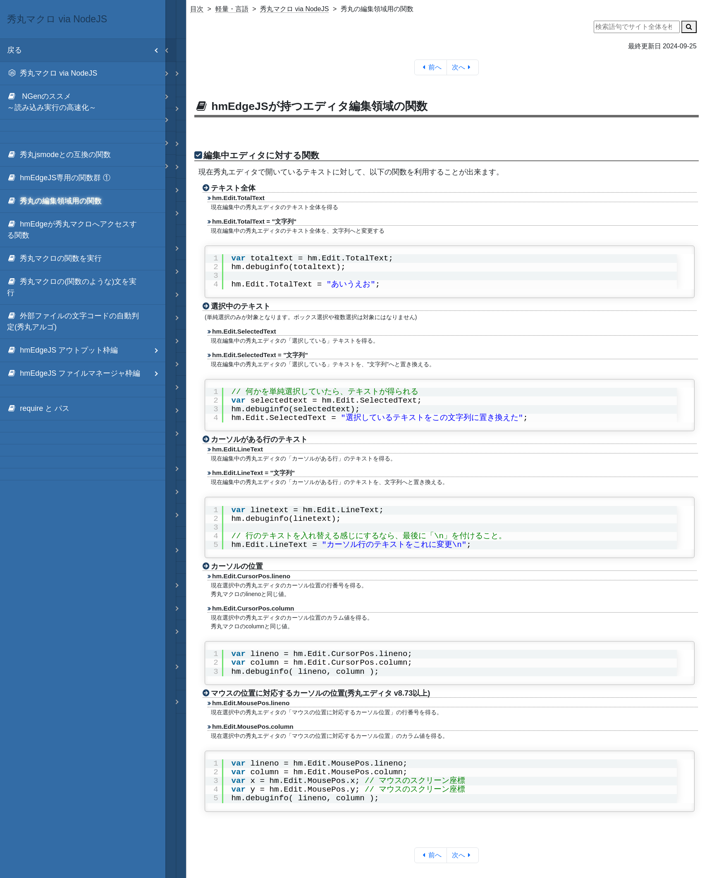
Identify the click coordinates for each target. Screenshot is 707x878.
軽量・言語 (231, 8)
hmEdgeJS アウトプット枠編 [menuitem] (86, 350)
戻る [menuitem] (86, 50)
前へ (431, 67)
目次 (196, 8)
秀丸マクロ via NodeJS (294, 8)
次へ (463, 67)
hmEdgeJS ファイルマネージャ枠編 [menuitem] (86, 373)
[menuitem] (82, 73)
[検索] (689, 27)
